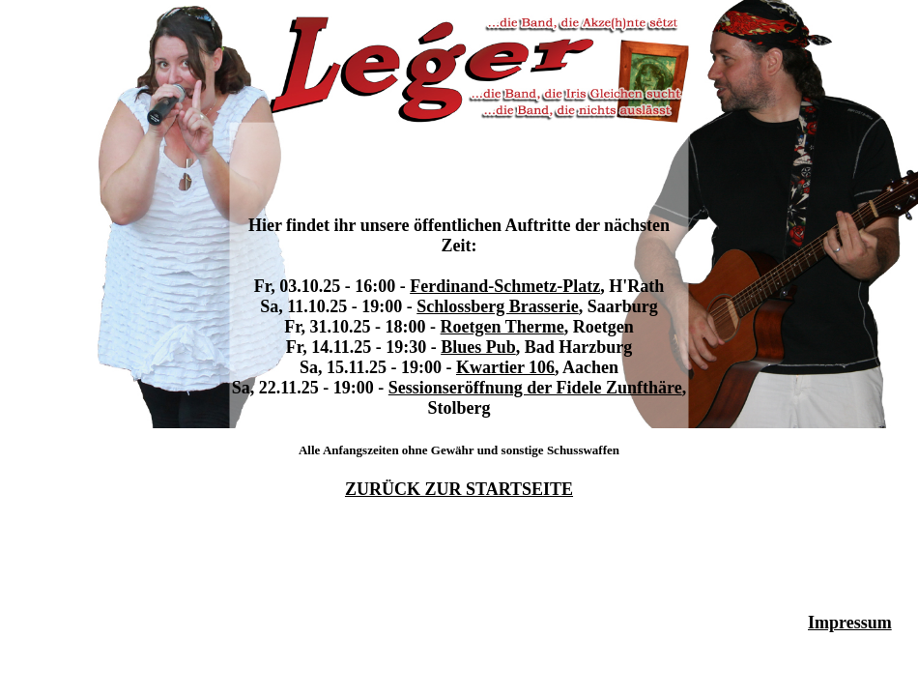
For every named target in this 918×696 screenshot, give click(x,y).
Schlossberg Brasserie (497, 306)
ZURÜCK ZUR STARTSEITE (459, 489)
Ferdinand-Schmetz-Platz (505, 286)
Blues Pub (478, 347)
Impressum (850, 622)
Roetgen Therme (502, 326)
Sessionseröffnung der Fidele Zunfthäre (535, 387)
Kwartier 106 (505, 367)
